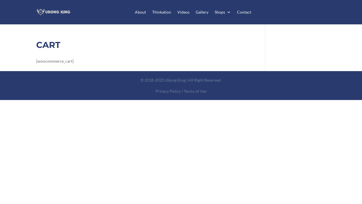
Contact (244, 12)
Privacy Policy (168, 91)
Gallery (202, 12)
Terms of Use (195, 91)
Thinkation (161, 12)
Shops (220, 12)
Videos (183, 12)
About (140, 12)
